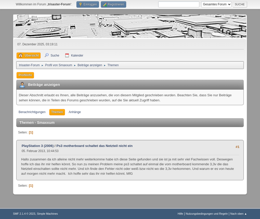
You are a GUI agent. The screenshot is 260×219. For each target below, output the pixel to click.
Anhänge (75, 112)
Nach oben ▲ (238, 213)
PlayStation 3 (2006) (38, 146)
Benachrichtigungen (32, 112)
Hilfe (180, 213)
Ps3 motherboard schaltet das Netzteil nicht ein (94, 146)
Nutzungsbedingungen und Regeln (207, 213)
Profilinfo (25, 75)
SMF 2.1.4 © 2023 (24, 213)
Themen (57, 112)
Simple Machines (47, 213)
